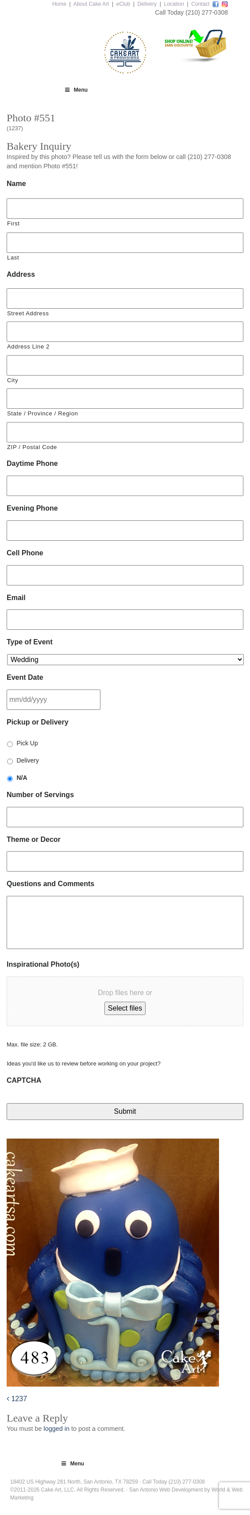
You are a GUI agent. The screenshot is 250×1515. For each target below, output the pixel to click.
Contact (200, 4)
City (12, 380)
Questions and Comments (50, 883)
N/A (21, 777)
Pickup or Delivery (38, 722)
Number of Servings (40, 794)
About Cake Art (91, 4)
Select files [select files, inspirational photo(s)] (125, 1008)
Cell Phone (25, 553)
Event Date (25, 677)
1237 (17, 1399)
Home (59, 4)
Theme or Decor (34, 839)
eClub (123, 4)
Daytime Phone (32, 463)
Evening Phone (32, 508)
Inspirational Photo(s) (43, 964)
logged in (56, 1428)
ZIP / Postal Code (32, 447)
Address (21, 274)
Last (13, 257)
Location (174, 4)
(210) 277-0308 (206, 12)
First (13, 223)
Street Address (28, 313)
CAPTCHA (24, 1080)
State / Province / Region (42, 413)
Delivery (147, 4)
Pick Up (27, 743)
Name (16, 183)
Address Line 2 (28, 346)
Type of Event (30, 642)
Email (16, 597)
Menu (76, 90)
